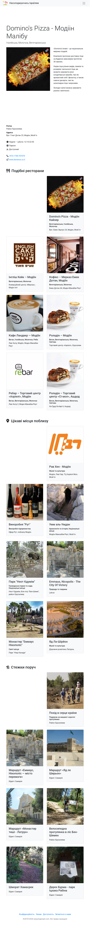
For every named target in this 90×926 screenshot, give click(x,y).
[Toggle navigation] (84, 3)
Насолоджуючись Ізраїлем (24, 3)
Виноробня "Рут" (19, 524)
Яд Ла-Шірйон (58, 641)
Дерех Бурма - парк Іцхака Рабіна (62, 888)
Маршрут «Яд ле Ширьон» (60, 772)
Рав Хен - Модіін (60, 466)
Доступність (48, 914)
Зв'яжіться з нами (63, 914)
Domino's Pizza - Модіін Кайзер (64, 218)
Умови (39, 914)
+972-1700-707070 (17, 156)
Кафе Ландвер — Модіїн (24, 335)
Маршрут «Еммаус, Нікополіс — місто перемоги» (21, 774)
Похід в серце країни (63, 712)
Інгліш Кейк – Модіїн (22, 277)
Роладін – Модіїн (60, 335)
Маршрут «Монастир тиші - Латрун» (22, 830)
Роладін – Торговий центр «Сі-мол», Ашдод (64, 395)
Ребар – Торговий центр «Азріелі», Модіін (25, 395)
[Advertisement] (45, 17)
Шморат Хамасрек (21, 887)
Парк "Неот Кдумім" (22, 581)
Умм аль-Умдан (59, 524)
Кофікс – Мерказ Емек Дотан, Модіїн (64, 278)
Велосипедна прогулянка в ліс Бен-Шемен (63, 832)
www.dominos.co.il (17, 160)
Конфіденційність (26, 914)
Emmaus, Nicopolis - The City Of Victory (65, 583)
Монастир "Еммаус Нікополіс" (21, 643)
